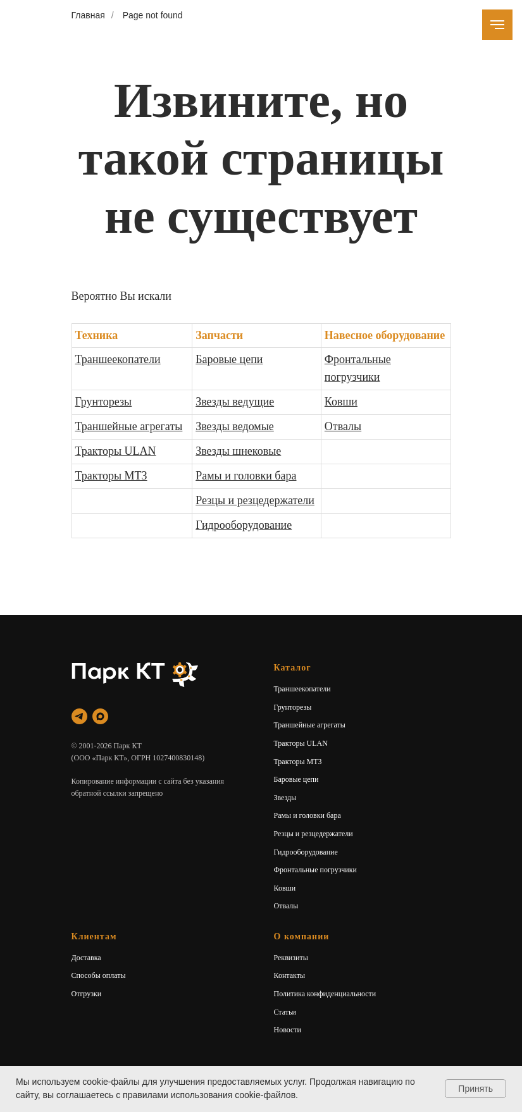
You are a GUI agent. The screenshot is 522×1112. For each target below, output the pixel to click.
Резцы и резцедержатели (255, 500)
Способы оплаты (98, 975)
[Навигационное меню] (497, 24)
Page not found (153, 15)
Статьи (285, 1012)
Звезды (285, 797)
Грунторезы (103, 401)
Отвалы (343, 426)
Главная (88, 15)
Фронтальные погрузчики (315, 869)
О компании (302, 936)
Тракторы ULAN (115, 451)
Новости (288, 1029)
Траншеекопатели (118, 359)
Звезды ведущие (235, 401)
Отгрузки (86, 993)
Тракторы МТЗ (111, 475)
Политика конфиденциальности (325, 993)
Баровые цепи (229, 359)
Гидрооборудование (244, 525)
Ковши (341, 401)
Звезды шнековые (238, 451)
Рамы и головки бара (246, 475)
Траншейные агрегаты (129, 426)
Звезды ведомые (235, 426)
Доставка (86, 957)
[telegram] (79, 716)
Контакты (290, 975)
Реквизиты (291, 957)
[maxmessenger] (100, 716)
